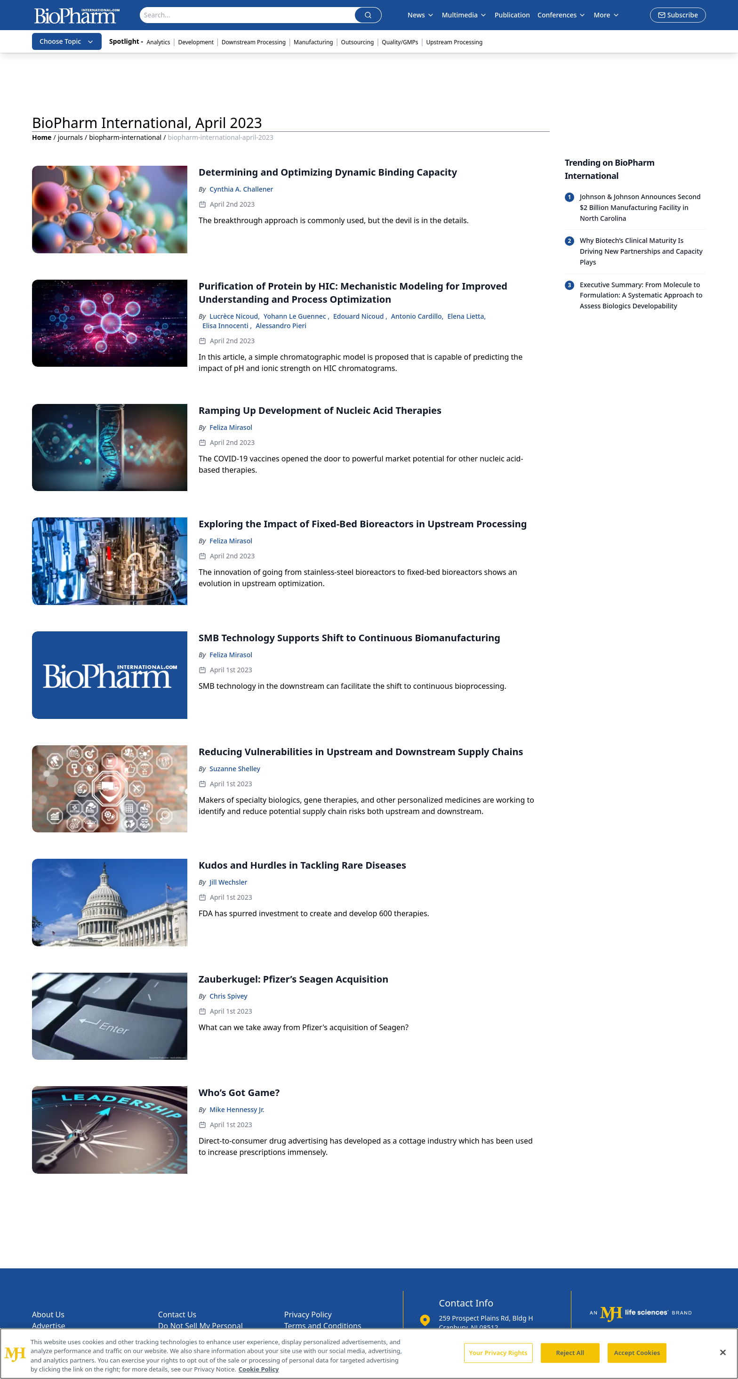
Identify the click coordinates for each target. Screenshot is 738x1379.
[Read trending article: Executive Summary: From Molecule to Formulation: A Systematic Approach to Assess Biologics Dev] (635, 295)
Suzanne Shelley (234, 768)
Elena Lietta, (466, 316)
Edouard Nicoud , (360, 316)
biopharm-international (125, 137)
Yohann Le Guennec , (296, 316)
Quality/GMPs (400, 42)
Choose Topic (67, 41)
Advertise (48, 1326)
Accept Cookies (637, 1352)
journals (70, 137)
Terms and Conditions (322, 1326)
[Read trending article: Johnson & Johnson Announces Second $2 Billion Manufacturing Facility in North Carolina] (635, 207)
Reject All (570, 1352)
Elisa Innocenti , (227, 325)
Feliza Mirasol (230, 427)
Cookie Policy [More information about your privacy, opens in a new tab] (259, 1369)
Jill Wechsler (228, 882)
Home (41, 137)
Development (196, 42)
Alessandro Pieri (281, 325)
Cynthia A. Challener (241, 189)
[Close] (723, 1352)
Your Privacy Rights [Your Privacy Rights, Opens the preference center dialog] (498, 1352)
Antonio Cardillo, (417, 316)
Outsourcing (357, 42)
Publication (512, 14)
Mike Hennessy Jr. (236, 1109)
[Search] (247, 15)
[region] (369, 1353)
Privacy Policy (308, 1314)
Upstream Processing (454, 42)
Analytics (158, 42)
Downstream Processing (254, 42)
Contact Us (177, 1314)
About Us (48, 1314)
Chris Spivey (228, 996)
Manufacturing (313, 42)
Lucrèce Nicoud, (234, 316)
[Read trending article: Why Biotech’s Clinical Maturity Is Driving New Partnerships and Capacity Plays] (635, 251)
